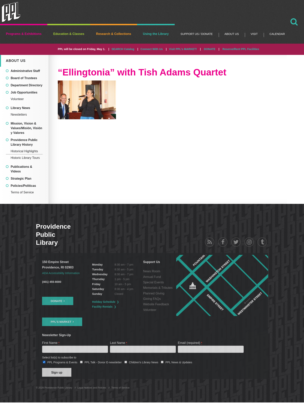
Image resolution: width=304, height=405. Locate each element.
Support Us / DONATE (196, 33)
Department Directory (26, 85)
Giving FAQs (169, 298)
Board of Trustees (24, 78)
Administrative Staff (25, 71)
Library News (20, 108)
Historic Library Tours (25, 157)
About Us (232, 33)
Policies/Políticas (23, 185)
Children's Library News (143, 363)
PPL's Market (61, 321)
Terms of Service (22, 192)
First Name (51, 342)
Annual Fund (169, 277)
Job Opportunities (24, 92)
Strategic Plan (21, 178)
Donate (56, 301)
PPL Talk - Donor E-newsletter (103, 363)
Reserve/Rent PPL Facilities (240, 49)
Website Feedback (174, 304)
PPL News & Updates (178, 363)
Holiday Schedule (112, 301)
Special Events (171, 282)
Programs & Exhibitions (23, 33)
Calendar (277, 33)
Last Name (118, 342)
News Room (169, 271)
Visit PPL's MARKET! (183, 49)
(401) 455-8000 (51, 281)
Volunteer (17, 99)
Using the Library (156, 33)
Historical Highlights (24, 151)
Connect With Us (152, 49)
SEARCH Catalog (122, 49)
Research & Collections (113, 33)
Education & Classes (68, 33)
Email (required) (190, 342)
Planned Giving (171, 293)
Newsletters (19, 114)
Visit (254, 33)
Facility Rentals (111, 306)
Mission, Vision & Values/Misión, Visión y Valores (26, 128)
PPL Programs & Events (62, 363)
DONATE (209, 49)
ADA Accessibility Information (62, 273)
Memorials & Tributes (175, 287)
